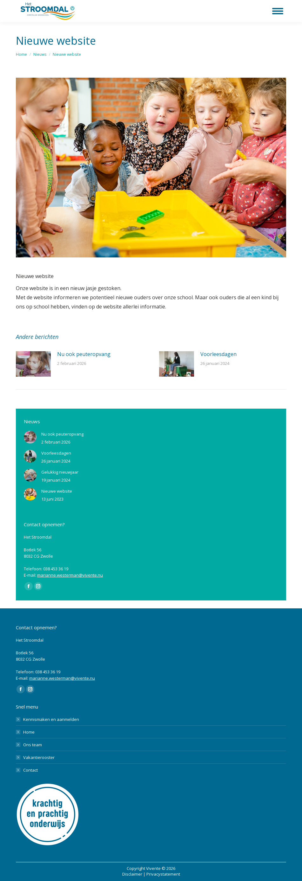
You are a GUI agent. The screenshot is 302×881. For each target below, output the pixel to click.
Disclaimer (132, 874)
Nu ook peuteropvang (84, 354)
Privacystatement (163, 874)
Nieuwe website (56, 491)
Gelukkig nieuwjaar (59, 472)
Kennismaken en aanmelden (51, 719)
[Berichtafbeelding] (33, 364)
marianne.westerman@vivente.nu (70, 575)
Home (29, 732)
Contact (30, 770)
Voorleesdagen (218, 354)
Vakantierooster (39, 757)
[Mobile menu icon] (277, 11)
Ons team (32, 745)
